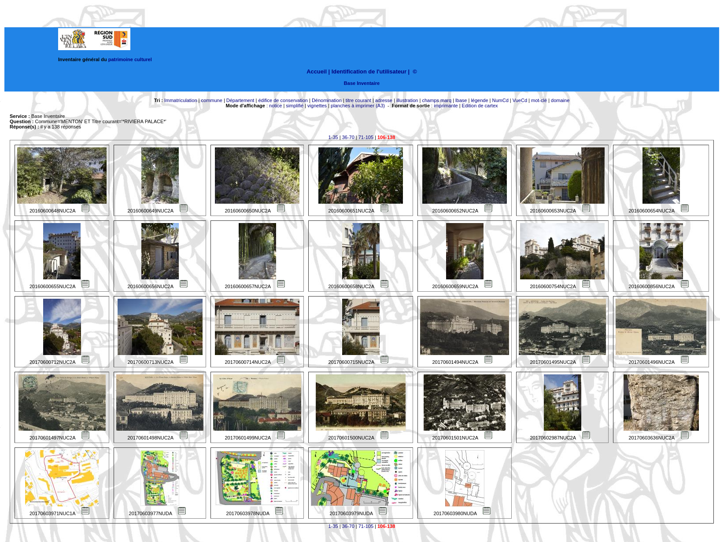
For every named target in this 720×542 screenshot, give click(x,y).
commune (211, 100)
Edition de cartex (480, 105)
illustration (407, 100)
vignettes (317, 105)
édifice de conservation (283, 100)
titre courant (358, 100)
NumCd (500, 100)
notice (275, 105)
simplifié (294, 105)
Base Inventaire (362, 83)
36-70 (348, 137)
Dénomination (327, 100)
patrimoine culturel (130, 59)
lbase (461, 100)
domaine (560, 100)
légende (479, 100)
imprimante (446, 105)
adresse (383, 100)
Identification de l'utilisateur (369, 71)
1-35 (333, 137)
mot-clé (539, 100)
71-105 (365, 137)
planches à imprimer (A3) (358, 105)
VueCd (520, 100)
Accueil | (318, 71)
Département (240, 100)
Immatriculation (180, 100)
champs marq (436, 100)
